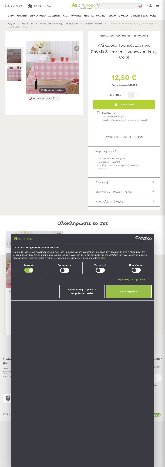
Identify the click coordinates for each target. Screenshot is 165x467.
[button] (97, 6)
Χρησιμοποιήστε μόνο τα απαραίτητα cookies (82, 291)
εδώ (103, 258)
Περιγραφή (126, 182)
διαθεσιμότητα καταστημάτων (124, 137)
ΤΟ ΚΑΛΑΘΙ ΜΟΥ (10, 374)
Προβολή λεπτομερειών (132, 279)
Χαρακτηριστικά (126, 151)
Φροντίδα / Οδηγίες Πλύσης (126, 192)
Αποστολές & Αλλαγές (126, 201)
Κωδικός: (104, 36)
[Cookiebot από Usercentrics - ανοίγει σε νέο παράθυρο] (138, 238)
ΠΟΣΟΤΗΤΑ (114, 95)
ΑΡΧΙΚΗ (6, 369)
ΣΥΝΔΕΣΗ (7, 376)
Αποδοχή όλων (128, 291)
